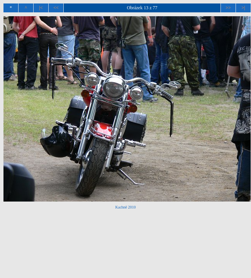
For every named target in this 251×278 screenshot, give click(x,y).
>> (228, 7)
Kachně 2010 (125, 207)
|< (40, 7)
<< (56, 7)
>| (243, 7)
